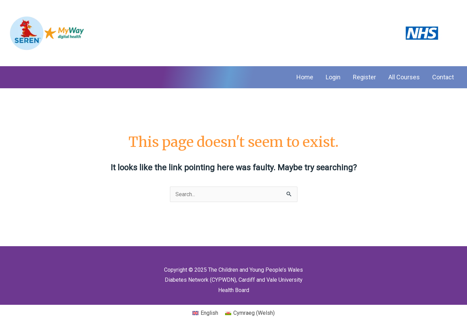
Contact (443, 77)
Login (333, 77)
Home (304, 77)
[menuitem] (205, 313)
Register (364, 77)
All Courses (404, 77)
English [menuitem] (209, 313)
